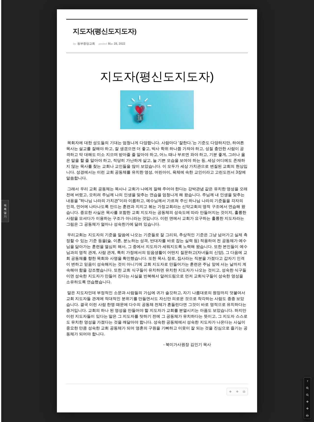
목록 (5, 211)
